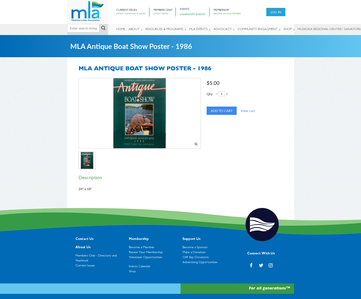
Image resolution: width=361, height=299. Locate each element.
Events (184, 9)
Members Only (163, 10)
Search (103, 28)
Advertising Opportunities (200, 262)
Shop (132, 271)
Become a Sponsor (195, 247)
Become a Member (141, 247)
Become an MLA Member (227, 14)
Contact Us (84, 239)
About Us (83, 247)
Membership (221, 10)
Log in (275, 12)
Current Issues (126, 10)
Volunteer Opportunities (145, 257)
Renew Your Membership (146, 252)
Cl (196, 257)
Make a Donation (194, 252)
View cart (248, 111)
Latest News (161, 14)
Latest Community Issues (130, 14)
